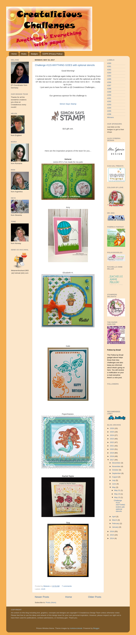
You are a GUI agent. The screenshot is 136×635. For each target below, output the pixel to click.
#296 (109, 114)
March (115, 520)
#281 (109, 66)
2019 (112, 453)
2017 (112, 460)
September (116, 473)
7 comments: (67, 586)
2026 (112, 428)
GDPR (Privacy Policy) (52, 54)
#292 (109, 101)
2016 (112, 531)
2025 (112, 432)
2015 (112, 535)
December (116, 463)
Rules (23, 54)
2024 (112, 435)
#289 (109, 92)
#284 (109, 76)
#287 (109, 85)
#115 (43, 589)
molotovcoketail (76, 628)
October (115, 470)
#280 (109, 63)
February (116, 523)
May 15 (117, 497)
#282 (109, 70)
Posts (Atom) (51, 602)
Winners (110, 117)
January (115, 527)
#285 (109, 79)
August (115, 477)
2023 (112, 439)
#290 (109, 95)
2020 (112, 449)
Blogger (96, 628)
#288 (109, 89)
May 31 (117, 490)
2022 (112, 442)
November (116, 466)
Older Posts (94, 596)
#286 (109, 82)
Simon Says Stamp (68, 104)
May (114, 487)
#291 (109, 98)
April (114, 517)
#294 (109, 108)
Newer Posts (42, 596)
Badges (34, 54)
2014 (112, 538)
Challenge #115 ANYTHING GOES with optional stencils (65, 65)
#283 (109, 73)
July (114, 480)
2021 (112, 446)
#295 (109, 111)
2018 (112, 456)
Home (14, 54)
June (114, 484)
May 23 (117, 494)
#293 (109, 105)
